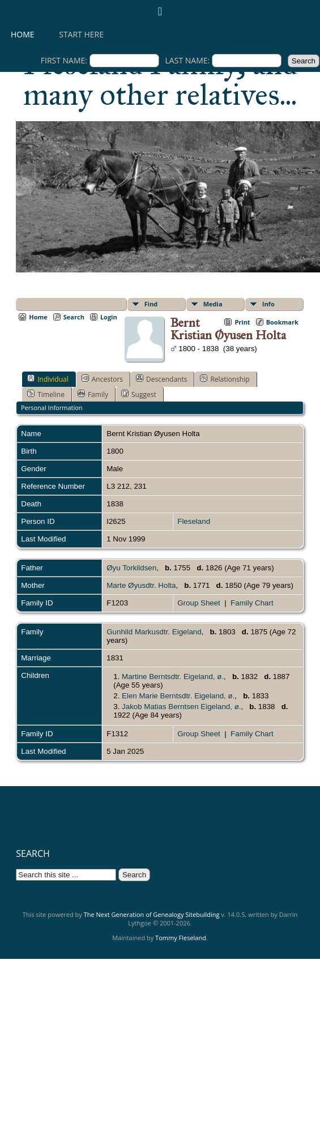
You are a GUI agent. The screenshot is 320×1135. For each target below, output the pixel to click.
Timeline (46, 394)
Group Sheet (198, 603)
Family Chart (252, 603)
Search (73, 317)
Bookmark (282, 322)
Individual (48, 379)
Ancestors (102, 379)
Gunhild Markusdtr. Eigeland (153, 632)
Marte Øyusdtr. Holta (141, 585)
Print (242, 322)
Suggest (138, 394)
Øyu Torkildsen (131, 568)
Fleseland (193, 521)
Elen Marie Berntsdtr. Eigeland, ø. (178, 696)
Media (213, 304)
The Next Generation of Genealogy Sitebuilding (152, 914)
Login (108, 317)
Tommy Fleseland (180, 937)
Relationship (224, 379)
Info (268, 304)
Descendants (161, 379)
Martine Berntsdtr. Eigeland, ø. (173, 676)
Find (151, 304)
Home (23, 34)
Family (93, 394)
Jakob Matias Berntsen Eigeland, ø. (181, 706)
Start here (81, 34)
